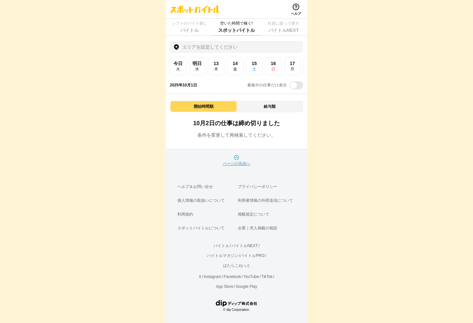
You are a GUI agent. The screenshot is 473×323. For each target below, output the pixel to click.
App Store (224, 286)
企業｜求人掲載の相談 (257, 228)
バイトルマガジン (222, 255)
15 (254, 66)
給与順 (270, 106)
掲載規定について (253, 214)
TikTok (267, 276)
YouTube (251, 276)
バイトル (221, 245)
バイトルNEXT (245, 245)
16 (273, 66)
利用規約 (185, 214)
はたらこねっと (237, 265)
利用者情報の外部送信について (265, 200)
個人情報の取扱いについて (201, 200)
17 (292, 66)
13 (216, 66)
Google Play (246, 286)
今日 (178, 66)
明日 (197, 66)
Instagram (212, 276)
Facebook (232, 276)
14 (235, 66)
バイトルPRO (252, 255)
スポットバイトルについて (201, 228)
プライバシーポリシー (257, 186)
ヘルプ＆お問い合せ (195, 186)
